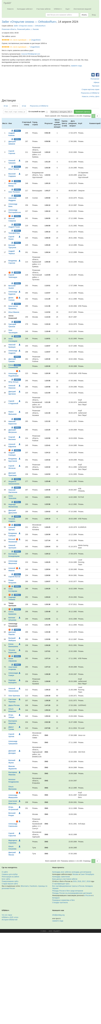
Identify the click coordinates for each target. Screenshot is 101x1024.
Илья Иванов (13, 312)
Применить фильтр (82, 112)
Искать (84, 15)
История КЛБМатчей (9, 920)
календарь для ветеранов (81, 872)
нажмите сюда (76, 66)
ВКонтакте (25, 886)
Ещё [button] (68, 9)
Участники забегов (43, 9)
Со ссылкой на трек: (36, 111)
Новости (10, 9)
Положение (95, 79)
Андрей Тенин (14, 227)
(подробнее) (35, 40)
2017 (84, 881)
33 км (6, 106)
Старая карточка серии (90, 89)
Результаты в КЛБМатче (90, 93)
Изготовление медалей (82, 9)
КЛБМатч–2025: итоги (10, 917)
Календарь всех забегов (61, 872)
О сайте (5, 872)
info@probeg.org (58, 915)
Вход (94, 15)
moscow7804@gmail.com (30, 54)
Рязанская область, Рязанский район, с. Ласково (20, 29)
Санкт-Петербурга (87, 874)
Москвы (75, 874)
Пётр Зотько (13, 382)
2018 (79, 881)
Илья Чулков (13, 169)
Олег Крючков (14, 696)
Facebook (33, 886)
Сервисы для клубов (10, 874)
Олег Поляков (14, 192)
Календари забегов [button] (25, 9)
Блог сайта (6, 879)
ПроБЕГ (7, 3)
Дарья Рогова (14, 705)
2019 (75, 881)
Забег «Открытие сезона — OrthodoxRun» (29, 21)
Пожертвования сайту (10, 881)
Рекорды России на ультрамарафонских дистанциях (72, 893)
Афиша (96, 82)
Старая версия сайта (10, 884)
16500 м (15, 106)
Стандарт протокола (60, 902)
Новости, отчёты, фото (90, 96)
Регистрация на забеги (10, 877)
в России (87, 895)
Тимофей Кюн (14, 233)
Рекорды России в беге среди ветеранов (67, 891)
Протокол (95, 86)
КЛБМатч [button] (58, 9)
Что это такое (7, 915)
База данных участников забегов (64, 879)
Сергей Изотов (14, 577)
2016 (88, 881)
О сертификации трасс (61, 884)
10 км (24, 106)
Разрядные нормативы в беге (63, 900)
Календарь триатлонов (61, 877)
